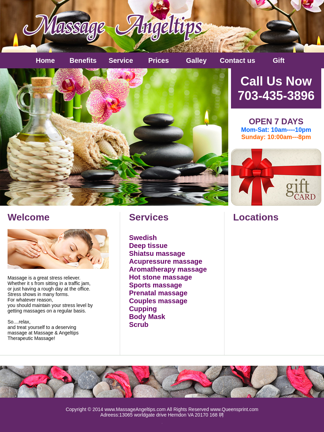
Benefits (83, 60)
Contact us (237, 60)
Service (120, 60)
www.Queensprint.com (234, 409)
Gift (279, 60)
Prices (158, 60)
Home (45, 60)
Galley (196, 60)
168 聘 (216, 415)
